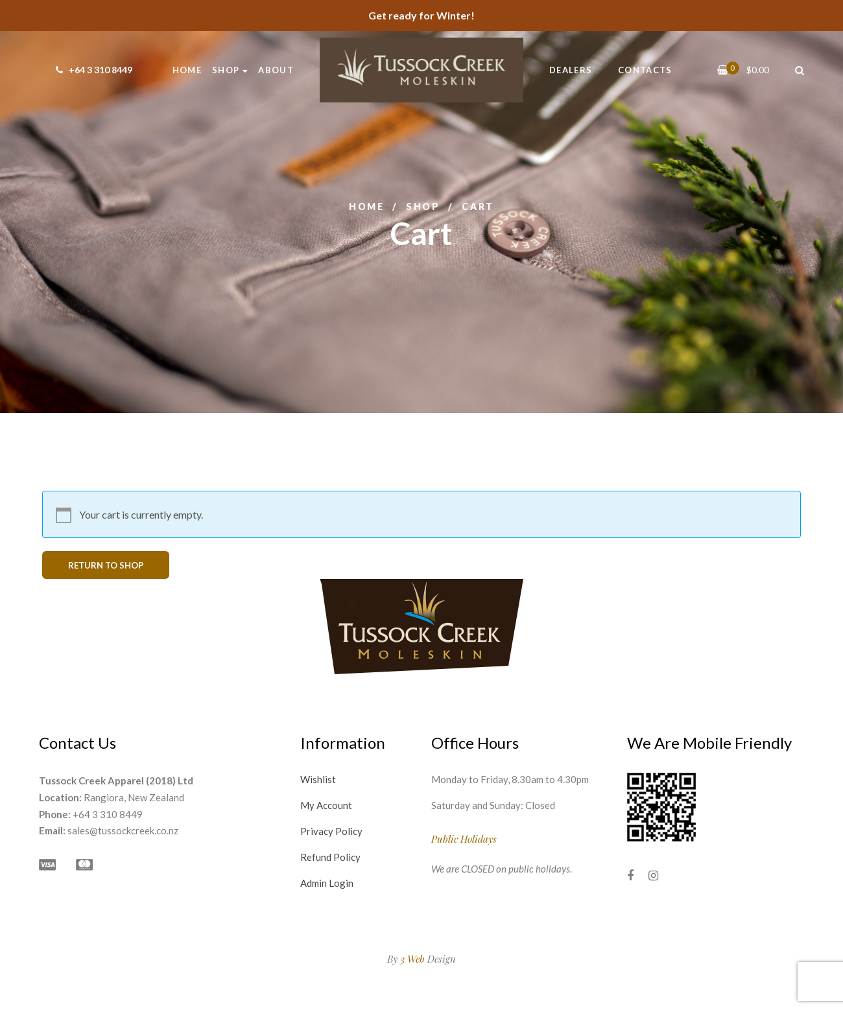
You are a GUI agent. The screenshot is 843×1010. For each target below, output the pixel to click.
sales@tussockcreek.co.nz (122, 830)
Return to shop (105, 565)
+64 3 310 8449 (92, 69)
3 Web (412, 958)
